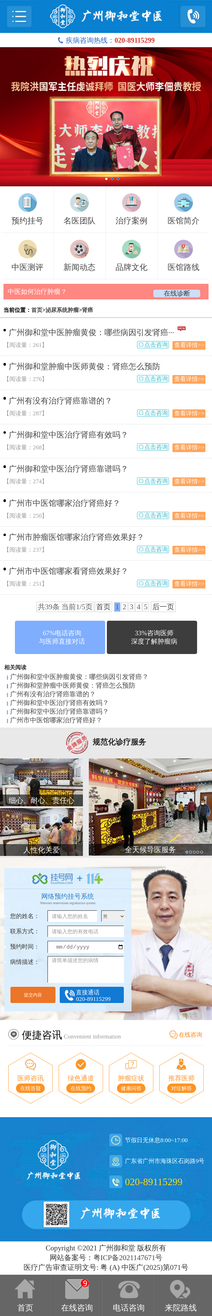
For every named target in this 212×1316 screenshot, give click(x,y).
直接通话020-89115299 (93, 995)
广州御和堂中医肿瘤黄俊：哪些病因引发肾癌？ (79, 676)
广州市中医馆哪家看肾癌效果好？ (68, 571)
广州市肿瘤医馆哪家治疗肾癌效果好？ (76, 537)
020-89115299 (154, 1181)
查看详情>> (189, 345)
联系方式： (25, 931)
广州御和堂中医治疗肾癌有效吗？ (68, 435)
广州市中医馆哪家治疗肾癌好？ (64, 503)
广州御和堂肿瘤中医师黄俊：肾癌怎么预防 (84, 366)
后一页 (163, 607)
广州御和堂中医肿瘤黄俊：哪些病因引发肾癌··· (91, 332)
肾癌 (87, 310)
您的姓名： (25, 916)
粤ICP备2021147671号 (128, 1258)
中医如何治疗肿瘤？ (37, 291)
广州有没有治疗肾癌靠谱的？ (60, 401)
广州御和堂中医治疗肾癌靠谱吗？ (68, 469)
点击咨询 (156, 344)
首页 (36, 310)
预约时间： (25, 946)
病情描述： (25, 962)
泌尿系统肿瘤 (62, 310)
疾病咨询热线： (106, 40)
